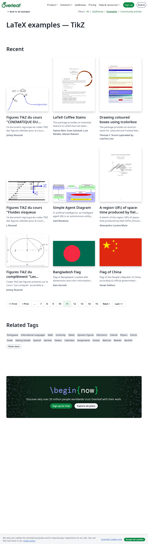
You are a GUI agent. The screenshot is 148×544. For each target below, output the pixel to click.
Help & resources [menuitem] (108, 4)
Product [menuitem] (51, 4)
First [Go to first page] (13, 303)
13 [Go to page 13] (82, 303)
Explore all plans (86, 406)
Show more (14, 346)
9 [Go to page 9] (53, 303)
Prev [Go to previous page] (25, 303)
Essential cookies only (111, 539)
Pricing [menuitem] (92, 4)
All (87, 11)
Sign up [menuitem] (129, 4)
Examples (112, 11)
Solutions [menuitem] (65, 4)
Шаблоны (97, 11)
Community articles (131, 11)
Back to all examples (18, 11)
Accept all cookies (134, 539)
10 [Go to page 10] (60, 303)
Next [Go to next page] (106, 303)
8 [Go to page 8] (47, 303)
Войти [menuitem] (141, 4)
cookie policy (29, 540)
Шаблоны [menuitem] (80, 4)
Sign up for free (61, 406)
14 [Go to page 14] (89, 303)
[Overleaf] (11, 5)
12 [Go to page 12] (74, 303)
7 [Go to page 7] (41, 303)
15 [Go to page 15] (96, 303)
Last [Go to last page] (119, 303)
